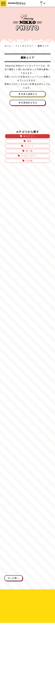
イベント (29, 146)
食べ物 (29, 151)
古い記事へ (13, 578)
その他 (29, 161)
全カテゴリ (29, 136)
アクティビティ (29, 156)
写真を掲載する (27, 94)
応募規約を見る (27, 102)
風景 (29, 141)
